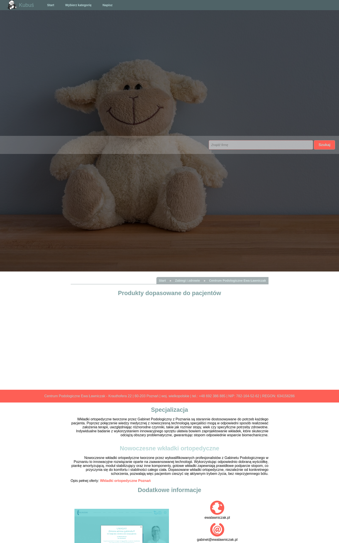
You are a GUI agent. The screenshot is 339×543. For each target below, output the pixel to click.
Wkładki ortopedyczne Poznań (125, 481)
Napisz (108, 5)
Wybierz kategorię (78, 5)
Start (50, 5)
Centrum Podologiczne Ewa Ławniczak (237, 280)
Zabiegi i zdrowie (187, 280)
